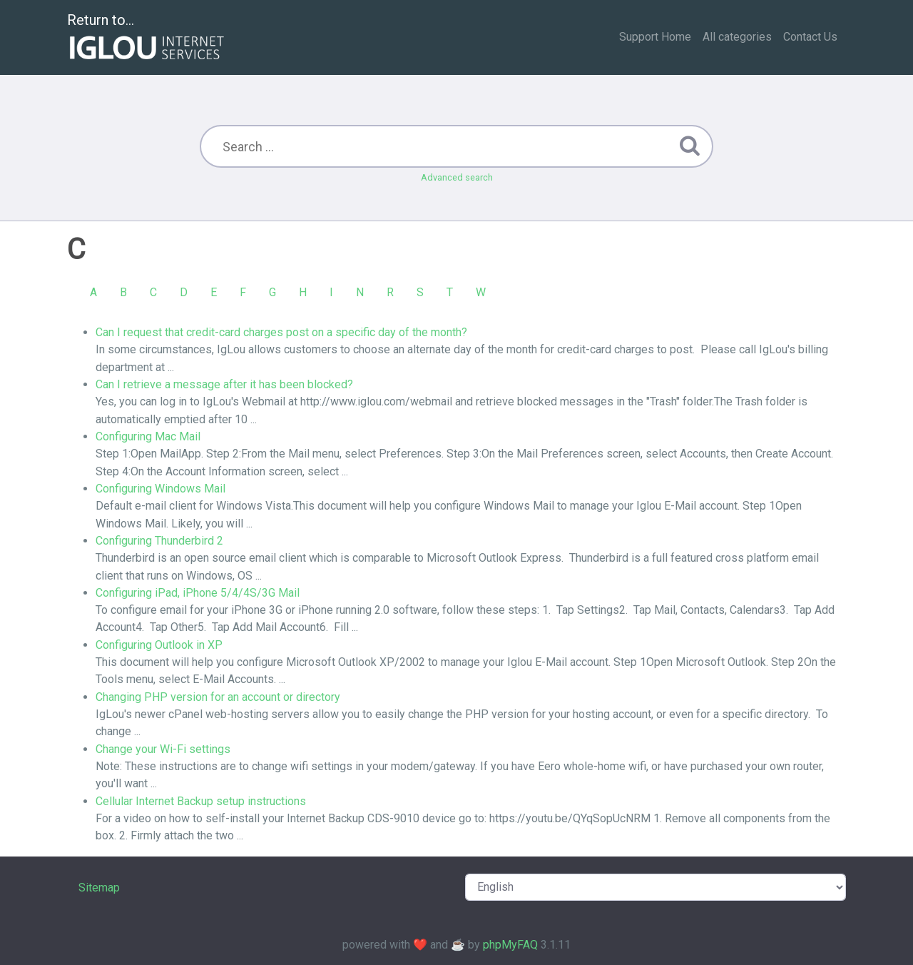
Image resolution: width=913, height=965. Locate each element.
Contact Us (810, 37)
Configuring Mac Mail (148, 436)
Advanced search (457, 177)
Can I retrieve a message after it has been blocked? (224, 384)
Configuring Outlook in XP (159, 645)
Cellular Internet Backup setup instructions (201, 801)
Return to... (147, 38)
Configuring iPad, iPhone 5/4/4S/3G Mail (198, 593)
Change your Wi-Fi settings (163, 749)
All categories (737, 37)
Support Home (655, 37)
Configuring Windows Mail (160, 488)
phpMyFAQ (510, 944)
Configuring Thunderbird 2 (159, 540)
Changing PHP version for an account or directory (218, 697)
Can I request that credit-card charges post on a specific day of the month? (281, 332)
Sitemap (99, 887)
